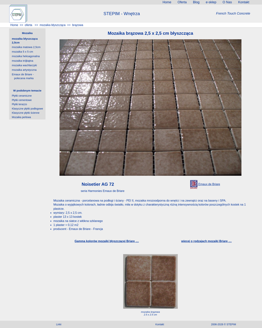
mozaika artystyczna (24, 69)
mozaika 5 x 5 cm (22, 51)
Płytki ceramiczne (22, 95)
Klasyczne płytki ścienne (25, 112)
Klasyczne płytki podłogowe (27, 108)
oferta (28, 25)
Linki (58, 324)
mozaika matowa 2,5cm (26, 47)
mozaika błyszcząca (52, 25)
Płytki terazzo (19, 104)
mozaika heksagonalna (26, 56)
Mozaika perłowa (21, 117)
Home (14, 25)
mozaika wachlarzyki (24, 65)
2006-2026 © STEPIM (223, 324)
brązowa (77, 25)
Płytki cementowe (22, 100)
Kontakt (159, 324)
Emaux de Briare (205, 184)
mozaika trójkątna (22, 60)
